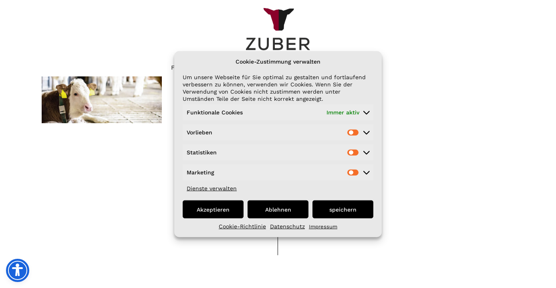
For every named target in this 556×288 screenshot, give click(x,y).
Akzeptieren (213, 209)
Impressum (323, 227)
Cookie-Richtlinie (242, 226)
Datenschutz (287, 226)
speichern (343, 209)
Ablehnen (278, 209)
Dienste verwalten (212, 188)
